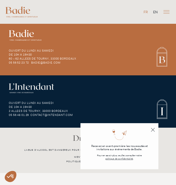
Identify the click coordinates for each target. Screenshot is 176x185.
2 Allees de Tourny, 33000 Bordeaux (38, 111)
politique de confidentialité (119, 158)
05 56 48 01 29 (19, 115)
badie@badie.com (46, 62)
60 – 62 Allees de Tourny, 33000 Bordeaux (42, 58)
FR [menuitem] (146, 12)
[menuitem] (145, 12)
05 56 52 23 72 (19, 62)
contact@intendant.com (51, 115)
